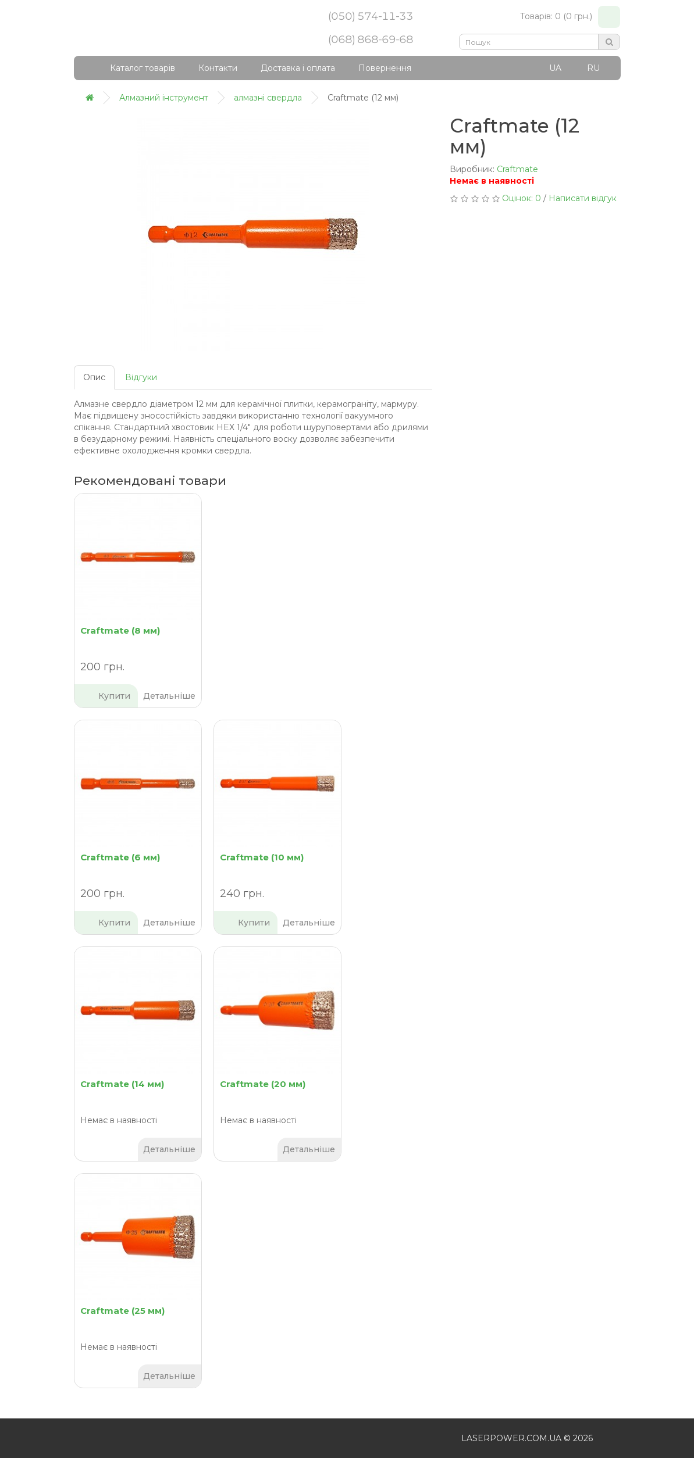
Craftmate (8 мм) (120, 630)
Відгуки (141, 377)
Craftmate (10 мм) (262, 857)
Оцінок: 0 (521, 198)
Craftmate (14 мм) (122, 1083)
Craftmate (517, 169)
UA (555, 68)
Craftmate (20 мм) (262, 1083)
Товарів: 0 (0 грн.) (570, 17)
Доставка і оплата (298, 68)
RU (593, 68)
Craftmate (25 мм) (122, 1310)
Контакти (217, 68)
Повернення (384, 68)
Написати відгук (583, 198)
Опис (94, 377)
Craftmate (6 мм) (120, 857)
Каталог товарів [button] (135, 68)
